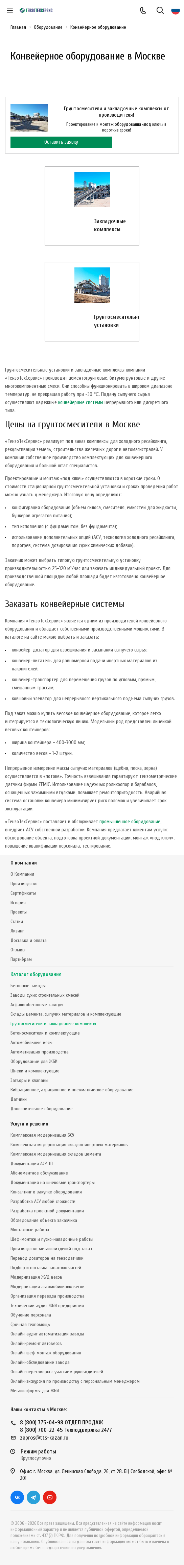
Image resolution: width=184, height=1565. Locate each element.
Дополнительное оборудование (41, 1109)
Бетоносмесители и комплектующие (45, 1033)
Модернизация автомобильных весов (47, 1286)
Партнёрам (21, 959)
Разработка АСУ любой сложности (42, 1201)
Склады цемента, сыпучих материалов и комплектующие (65, 1014)
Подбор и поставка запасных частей (45, 1268)
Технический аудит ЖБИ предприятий (47, 1305)
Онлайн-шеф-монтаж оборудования (45, 1353)
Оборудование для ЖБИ (34, 1061)
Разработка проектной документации (47, 1211)
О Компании (22, 874)
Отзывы (17, 950)
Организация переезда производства (47, 1296)
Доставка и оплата (28, 940)
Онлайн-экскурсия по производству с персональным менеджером (75, 1381)
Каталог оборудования (36, 974)
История (18, 902)
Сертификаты (23, 893)
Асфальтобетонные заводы (36, 1004)
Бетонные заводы (28, 986)
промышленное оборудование (129, 822)
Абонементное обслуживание (39, 1173)
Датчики (18, 1099)
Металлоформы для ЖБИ (34, 1391)
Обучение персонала (30, 1315)
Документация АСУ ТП (31, 1163)
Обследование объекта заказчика (43, 1220)
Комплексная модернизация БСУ (42, 1135)
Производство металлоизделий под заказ (51, 1249)
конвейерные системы (80, 402)
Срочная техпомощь (30, 1324)
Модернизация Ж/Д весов (36, 1277)
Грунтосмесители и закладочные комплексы (53, 1023)
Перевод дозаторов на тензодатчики (47, 1258)
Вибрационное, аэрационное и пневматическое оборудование (72, 1090)
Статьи (16, 921)
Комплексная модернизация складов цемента (55, 1154)
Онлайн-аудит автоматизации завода (47, 1334)
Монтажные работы (29, 1230)
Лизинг (17, 931)
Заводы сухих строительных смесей (44, 995)
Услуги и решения (29, 1124)
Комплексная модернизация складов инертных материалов (69, 1144)
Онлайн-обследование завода (40, 1362)
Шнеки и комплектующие (35, 1071)
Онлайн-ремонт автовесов (36, 1343)
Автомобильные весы (31, 1042)
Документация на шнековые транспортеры (52, 1182)
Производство (24, 883)
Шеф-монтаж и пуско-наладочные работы (51, 1239)
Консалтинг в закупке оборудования (46, 1192)
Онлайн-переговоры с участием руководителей (56, 1372)
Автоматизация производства (39, 1052)
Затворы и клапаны (29, 1080)
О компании (23, 863)
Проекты (18, 912)
